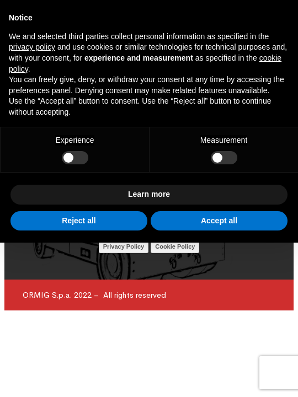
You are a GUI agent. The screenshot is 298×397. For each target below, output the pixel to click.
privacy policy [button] (32, 46)
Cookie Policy (175, 246)
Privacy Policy (124, 246)
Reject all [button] (78, 220)
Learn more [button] (149, 194)
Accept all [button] (219, 220)
